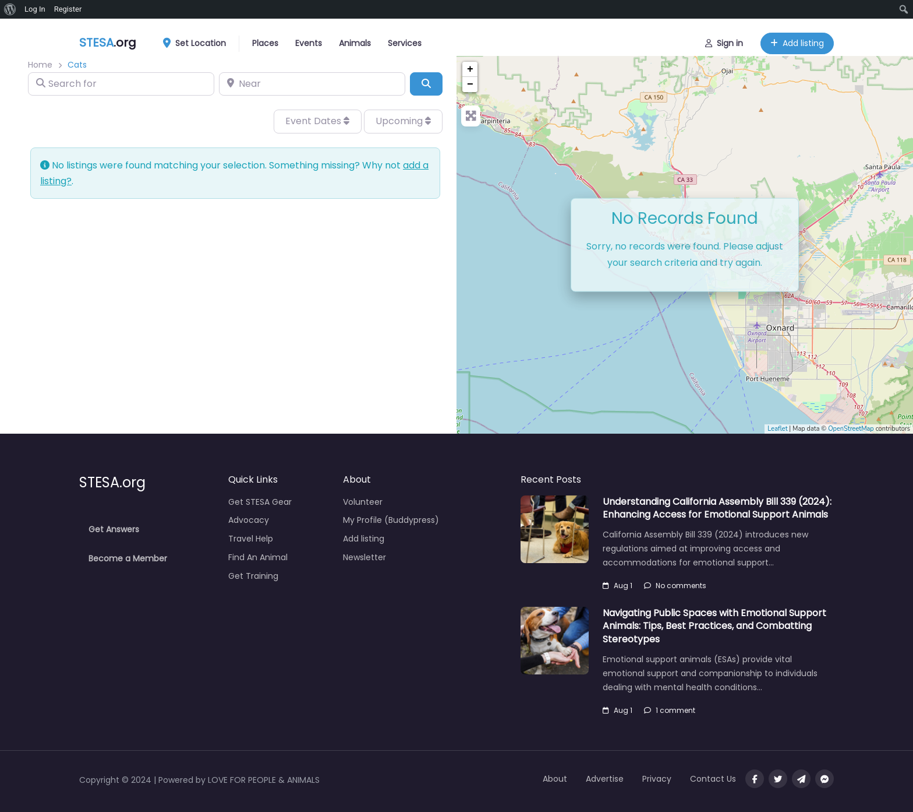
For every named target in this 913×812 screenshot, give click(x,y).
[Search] (426, 84)
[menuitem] (10, 9)
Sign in (724, 41)
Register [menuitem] (68, 9)
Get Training (253, 576)
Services (405, 41)
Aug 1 (617, 585)
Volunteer (363, 502)
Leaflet (777, 428)
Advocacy (248, 520)
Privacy (656, 779)
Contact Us (713, 779)
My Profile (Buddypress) (391, 520)
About (555, 779)
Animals (355, 41)
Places (265, 41)
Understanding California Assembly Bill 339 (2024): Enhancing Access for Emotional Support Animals (717, 508)
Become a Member (128, 558)
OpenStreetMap (851, 428)
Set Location (198, 41)
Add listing (797, 41)
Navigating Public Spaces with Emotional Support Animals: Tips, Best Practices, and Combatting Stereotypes (714, 626)
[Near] (312, 84)
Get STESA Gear (260, 502)
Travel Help (250, 538)
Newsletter (364, 557)
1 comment (669, 710)
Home (40, 65)
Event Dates (317, 121)
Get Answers (114, 529)
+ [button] (470, 69)
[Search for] (121, 84)
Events (308, 41)
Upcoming (403, 121)
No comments (675, 585)
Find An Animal (258, 557)
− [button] (470, 85)
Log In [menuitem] (34, 9)
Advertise (605, 779)
